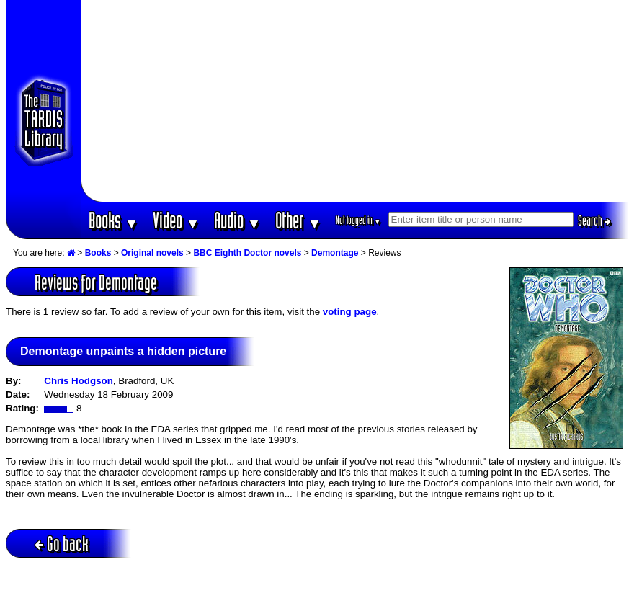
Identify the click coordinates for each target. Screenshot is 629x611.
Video (176, 220)
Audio (237, 220)
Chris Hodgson (78, 380)
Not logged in (358, 220)
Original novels (152, 253)
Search (594, 220)
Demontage (334, 253)
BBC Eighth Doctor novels (247, 253)
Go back (62, 543)
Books (113, 220)
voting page (350, 311)
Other (298, 220)
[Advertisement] (355, 101)
